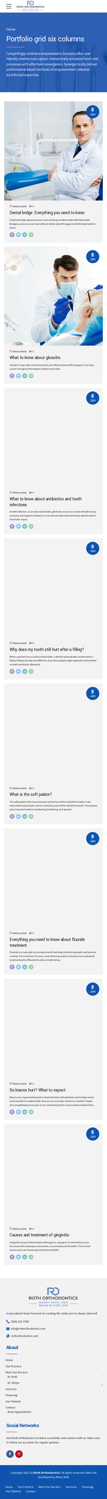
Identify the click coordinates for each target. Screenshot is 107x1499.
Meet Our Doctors (17, 1372)
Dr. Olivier (14, 1383)
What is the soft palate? (31, 794)
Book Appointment (19, 1412)
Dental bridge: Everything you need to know (47, 213)
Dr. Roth (12, 1377)
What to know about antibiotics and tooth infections (46, 502)
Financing (11, 1395)
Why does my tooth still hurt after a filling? (47, 650)
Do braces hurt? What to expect (37, 1090)
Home (10, 29)
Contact (10, 1407)
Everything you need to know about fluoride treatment (47, 942)
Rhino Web (62, 1477)
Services (11, 1389)
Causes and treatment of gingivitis (39, 1235)
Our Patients (13, 1401)
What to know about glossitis (35, 358)
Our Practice (13, 1366)
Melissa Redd (20, 206)
